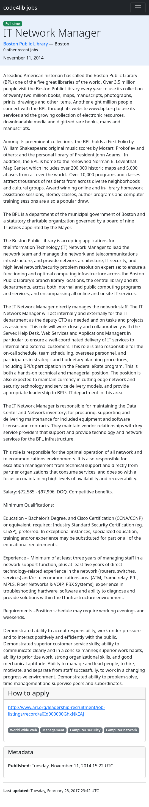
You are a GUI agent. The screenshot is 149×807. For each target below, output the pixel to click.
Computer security (85, 730)
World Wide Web (23, 730)
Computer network (121, 730)
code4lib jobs (20, 7)
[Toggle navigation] (138, 7)
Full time (12, 23)
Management (53, 730)
